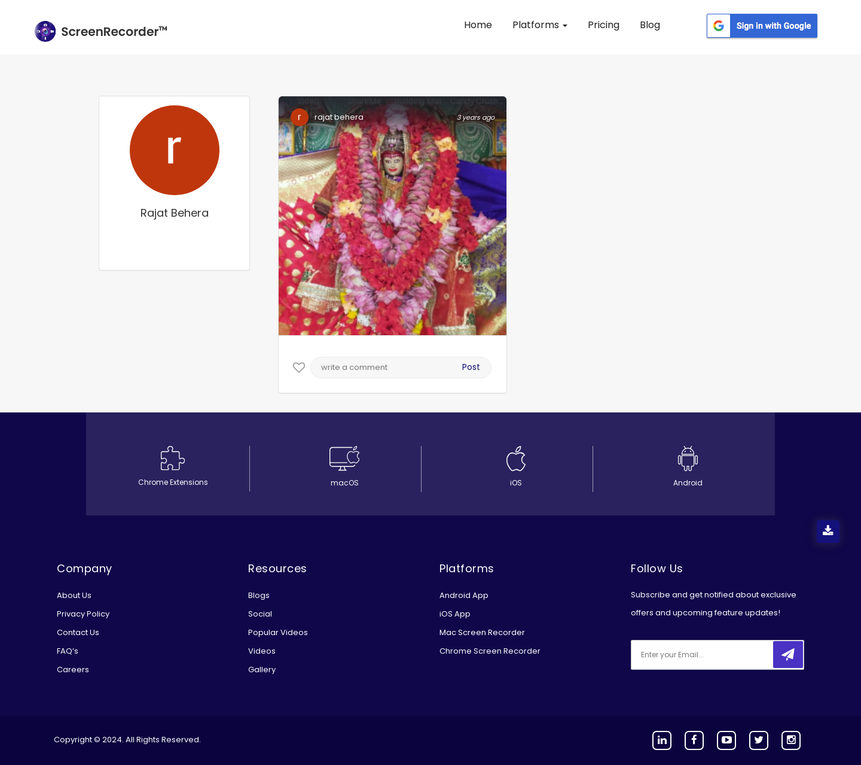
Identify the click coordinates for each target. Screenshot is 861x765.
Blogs (259, 595)
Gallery (262, 669)
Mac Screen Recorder (482, 632)
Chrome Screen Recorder (490, 651)
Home (478, 25)
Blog (650, 25)
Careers (73, 669)
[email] (710, 654)
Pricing (603, 25)
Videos (262, 651)
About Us (74, 595)
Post (471, 367)
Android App (463, 595)
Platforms (539, 25)
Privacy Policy (83, 614)
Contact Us (78, 632)
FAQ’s (67, 651)
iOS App (455, 614)
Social (260, 614)
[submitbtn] (788, 654)
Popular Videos (278, 632)
